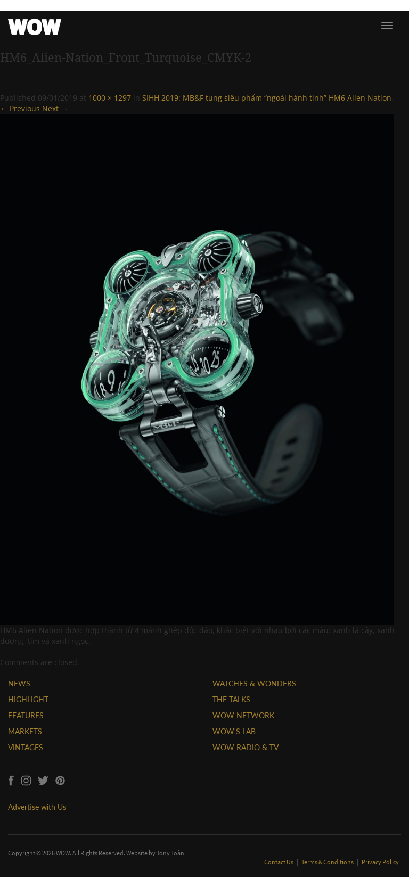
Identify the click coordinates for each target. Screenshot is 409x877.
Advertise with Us (37, 807)
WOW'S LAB (234, 731)
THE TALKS (231, 699)
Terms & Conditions (328, 862)
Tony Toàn (170, 853)
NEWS (19, 683)
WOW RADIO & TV (245, 747)
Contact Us (279, 862)
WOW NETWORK (243, 715)
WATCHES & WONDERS (254, 683)
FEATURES (26, 715)
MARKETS (25, 731)
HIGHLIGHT (28, 699)
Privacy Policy (380, 862)
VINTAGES (25, 747)
